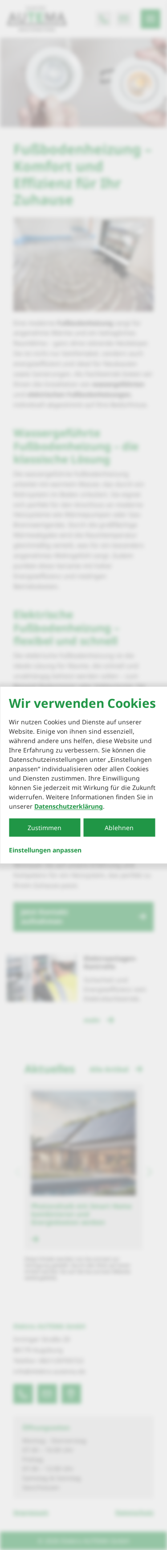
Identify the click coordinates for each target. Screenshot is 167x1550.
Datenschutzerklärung (68, 806)
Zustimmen (44, 827)
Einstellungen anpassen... (45, 850)
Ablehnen (119, 827)
